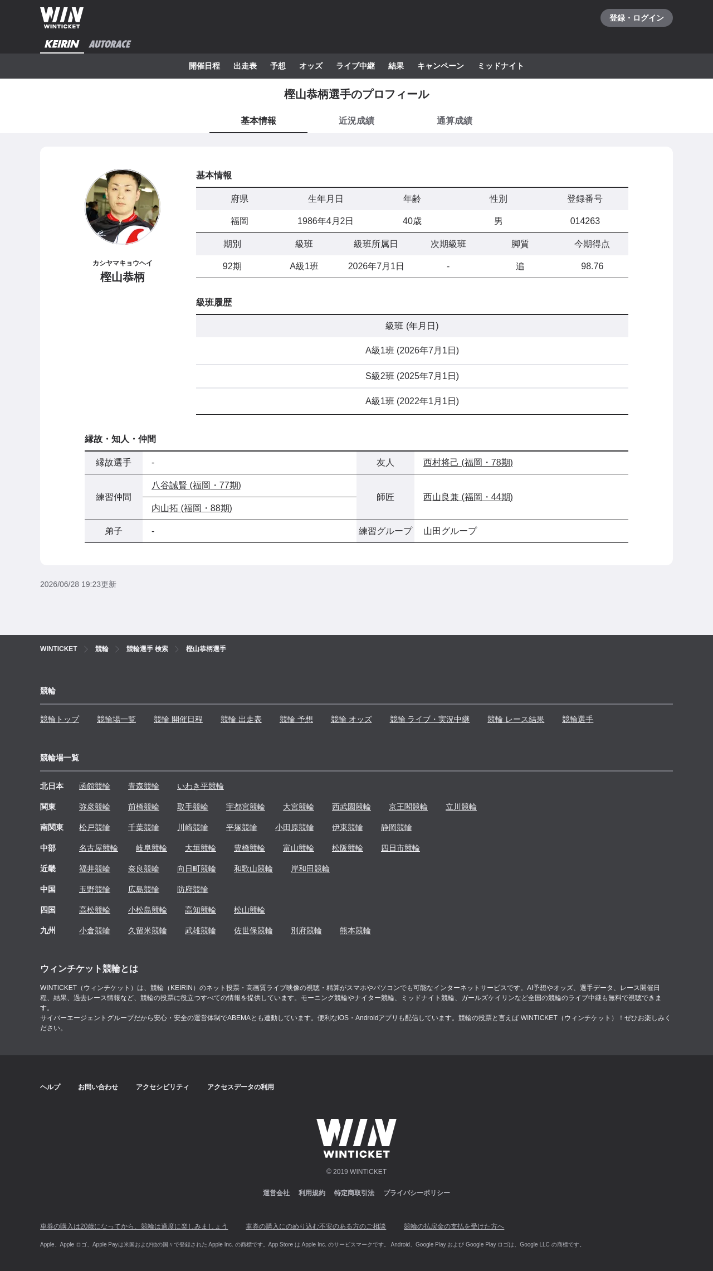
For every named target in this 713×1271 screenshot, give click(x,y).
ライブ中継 (355, 65)
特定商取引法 (354, 1193)
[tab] (356, 121)
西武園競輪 (351, 806)
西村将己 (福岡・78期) (468, 462)
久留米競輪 (147, 930)
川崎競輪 (192, 827)
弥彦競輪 (94, 806)
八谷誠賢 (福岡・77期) (196, 485)
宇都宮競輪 (245, 806)
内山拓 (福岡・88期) (192, 508)
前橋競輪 (143, 806)
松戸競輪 (94, 827)
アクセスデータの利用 (240, 1087)
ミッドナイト (500, 65)
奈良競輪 (143, 868)
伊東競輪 (347, 827)
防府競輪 (192, 889)
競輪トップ (59, 719)
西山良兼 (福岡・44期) (468, 497)
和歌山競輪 (253, 868)
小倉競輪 (94, 930)
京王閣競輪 (408, 806)
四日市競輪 (400, 847)
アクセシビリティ (162, 1087)
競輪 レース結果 (515, 719)
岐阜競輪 (151, 847)
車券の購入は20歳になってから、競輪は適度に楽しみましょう (134, 1226)
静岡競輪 (396, 827)
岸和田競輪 (310, 868)
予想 (278, 65)
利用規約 (312, 1193)
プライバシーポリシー (416, 1193)
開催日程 (204, 65)
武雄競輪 (200, 930)
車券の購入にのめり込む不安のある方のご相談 (316, 1226)
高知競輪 (200, 909)
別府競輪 (306, 930)
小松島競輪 (147, 909)
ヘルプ (50, 1087)
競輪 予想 (296, 719)
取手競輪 (192, 806)
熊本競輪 (355, 930)
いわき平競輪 (200, 786)
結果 (396, 65)
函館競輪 (94, 786)
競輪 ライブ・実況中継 (430, 719)
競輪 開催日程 (178, 719)
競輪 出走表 (241, 719)
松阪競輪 (347, 847)
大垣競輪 (200, 847)
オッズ (311, 65)
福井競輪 (94, 868)
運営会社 (276, 1193)
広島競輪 (143, 889)
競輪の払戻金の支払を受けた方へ (454, 1226)
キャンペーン (440, 65)
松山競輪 (249, 909)
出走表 (245, 65)
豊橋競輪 (249, 847)
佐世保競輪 (253, 930)
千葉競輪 (143, 827)
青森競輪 (143, 786)
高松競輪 (94, 909)
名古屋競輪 (98, 847)
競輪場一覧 (116, 719)
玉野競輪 (94, 889)
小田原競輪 (294, 827)
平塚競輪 (241, 827)
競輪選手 (577, 719)
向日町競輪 (196, 868)
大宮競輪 (298, 806)
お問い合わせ (98, 1087)
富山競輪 (298, 847)
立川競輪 (461, 806)
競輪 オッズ (351, 719)
